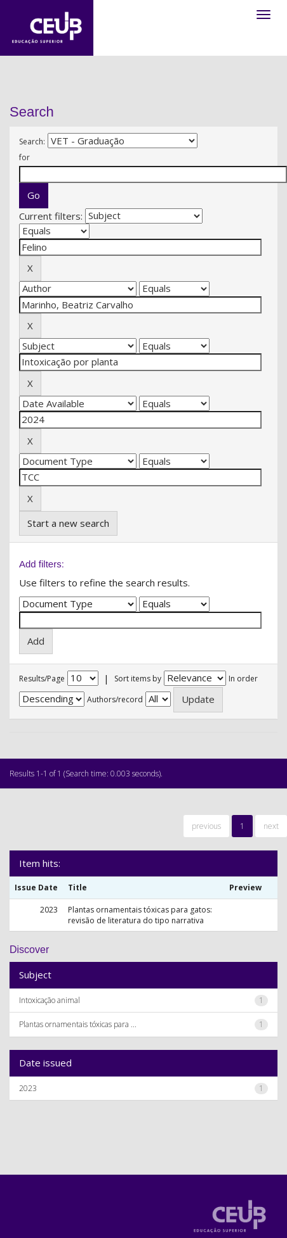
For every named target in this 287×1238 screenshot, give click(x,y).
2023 (28, 1088)
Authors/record (115, 699)
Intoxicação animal (49, 1000)
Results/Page (42, 678)
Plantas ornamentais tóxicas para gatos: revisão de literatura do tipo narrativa (140, 915)
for (24, 157)
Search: (32, 141)
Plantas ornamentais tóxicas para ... (78, 1024)
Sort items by (137, 678)
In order (243, 678)
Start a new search (68, 523)
